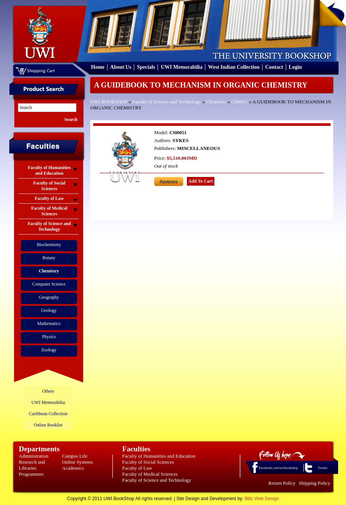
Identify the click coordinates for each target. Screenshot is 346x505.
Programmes (31, 474)
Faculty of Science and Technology (166, 101)
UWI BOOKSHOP (108, 101)
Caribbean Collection (48, 413)
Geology (48, 310)
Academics (73, 468)
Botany (49, 257)
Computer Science (48, 284)
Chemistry (216, 101)
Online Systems (77, 462)
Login (295, 67)
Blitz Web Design (262, 498)
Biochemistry (49, 244)
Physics (49, 336)
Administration (34, 456)
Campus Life (75, 456)
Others (48, 391)
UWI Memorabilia (181, 67)
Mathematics (49, 323)
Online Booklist (48, 425)
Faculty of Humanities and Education (158, 456)
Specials (146, 67)
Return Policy (282, 483)
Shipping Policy (314, 483)
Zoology (49, 349)
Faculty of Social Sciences (148, 462)
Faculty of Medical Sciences (150, 474)
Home (98, 67)
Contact (274, 67)
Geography (49, 297)
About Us (120, 67)
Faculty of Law (137, 468)
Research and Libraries (32, 465)
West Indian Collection (234, 67)
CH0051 (239, 101)
